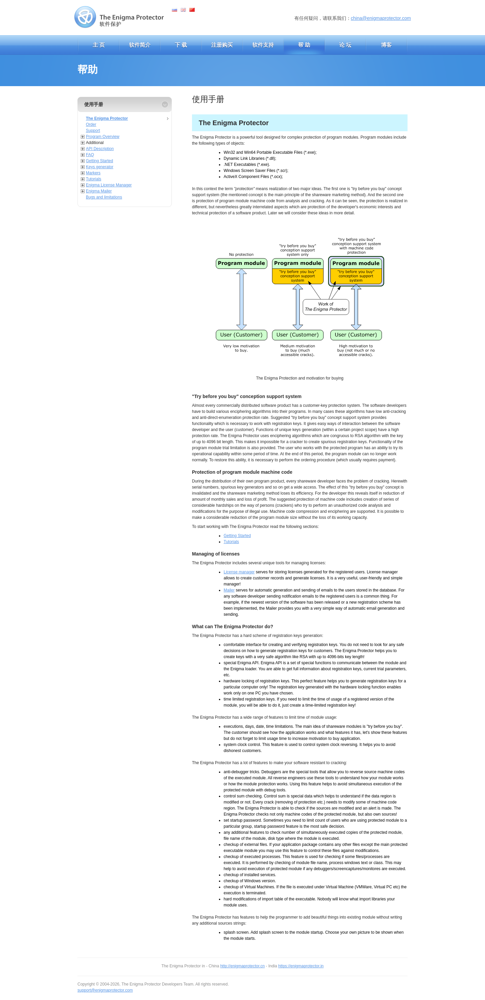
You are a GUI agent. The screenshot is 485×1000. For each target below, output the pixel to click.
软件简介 (140, 45)
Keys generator (99, 167)
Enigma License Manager (109, 185)
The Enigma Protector (107, 118)
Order (91, 124)
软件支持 (263, 45)
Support (93, 130)
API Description (100, 148)
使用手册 (93, 104)
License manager (239, 572)
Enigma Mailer (99, 191)
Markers (93, 173)
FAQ (90, 154)
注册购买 (222, 45)
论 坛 (345, 45)
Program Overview (102, 136)
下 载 (181, 45)
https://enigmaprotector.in (301, 966)
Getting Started (99, 160)
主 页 (99, 45)
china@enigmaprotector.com (381, 18)
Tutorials (93, 179)
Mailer (229, 590)
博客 (386, 45)
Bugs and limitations (104, 197)
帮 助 (304, 45)
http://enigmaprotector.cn (242, 966)
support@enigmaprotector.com (105, 990)
